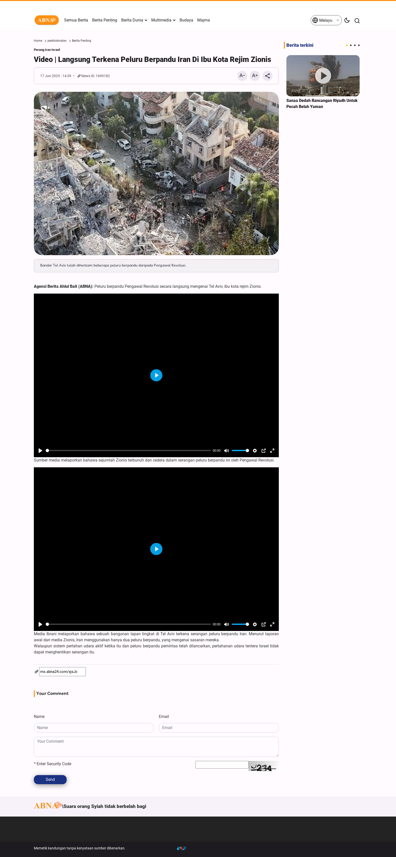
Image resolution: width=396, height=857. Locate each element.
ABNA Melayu (48, 20)
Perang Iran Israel (47, 50)
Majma (203, 20)
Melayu (322, 20)
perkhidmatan (57, 40)
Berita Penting (104, 20)
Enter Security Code (52, 763)
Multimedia (161, 20)
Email (164, 716)
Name (39, 716)
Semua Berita (76, 20)
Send (50, 779)
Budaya (186, 20)
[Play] (40, 451)
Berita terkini (299, 45)
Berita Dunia (132, 20)
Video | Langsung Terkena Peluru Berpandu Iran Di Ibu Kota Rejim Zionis (152, 59)
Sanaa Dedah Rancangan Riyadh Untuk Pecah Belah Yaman (322, 103)
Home (38, 40)
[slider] (128, 450)
